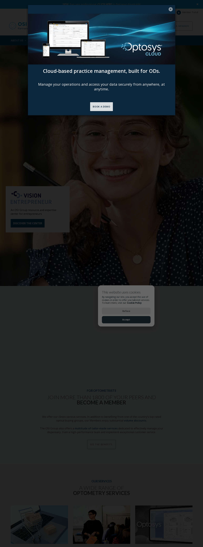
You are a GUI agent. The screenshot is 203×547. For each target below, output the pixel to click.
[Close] (171, 9)
